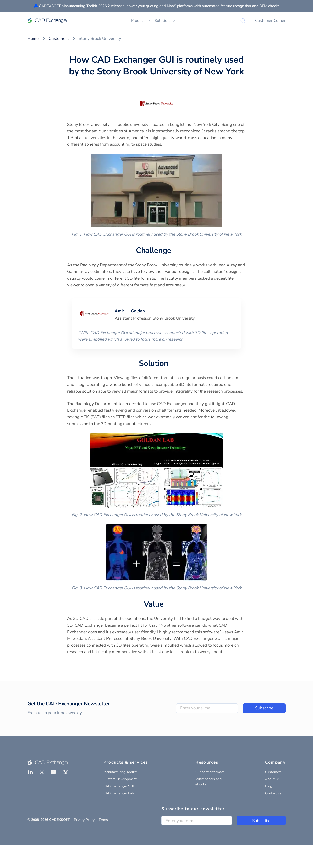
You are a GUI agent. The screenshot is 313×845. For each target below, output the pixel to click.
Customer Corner (270, 20)
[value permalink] (166, 604)
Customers (59, 38)
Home (33, 38)
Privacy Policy (84, 819)
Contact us (273, 793)
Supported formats (209, 772)
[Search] (242, 20)
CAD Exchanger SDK (119, 786)
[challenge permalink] (174, 250)
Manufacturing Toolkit (120, 772)
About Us (272, 779)
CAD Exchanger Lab (118, 793)
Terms (103, 819)
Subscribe (264, 708)
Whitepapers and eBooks (208, 782)
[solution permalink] (171, 364)
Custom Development (120, 779)
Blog (268, 786)
